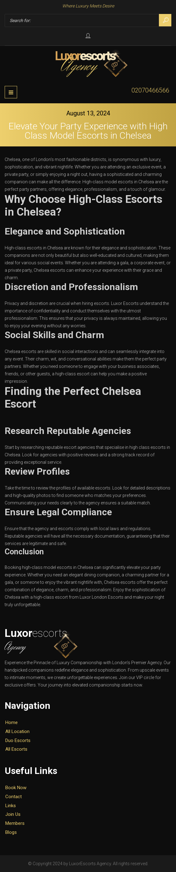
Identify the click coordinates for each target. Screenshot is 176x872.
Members (15, 823)
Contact (13, 796)
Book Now (15, 787)
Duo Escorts (17, 740)
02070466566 (150, 90)
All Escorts (16, 749)
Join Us (13, 814)
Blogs (11, 832)
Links (10, 805)
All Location (17, 731)
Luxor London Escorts (101, 597)
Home (11, 722)
